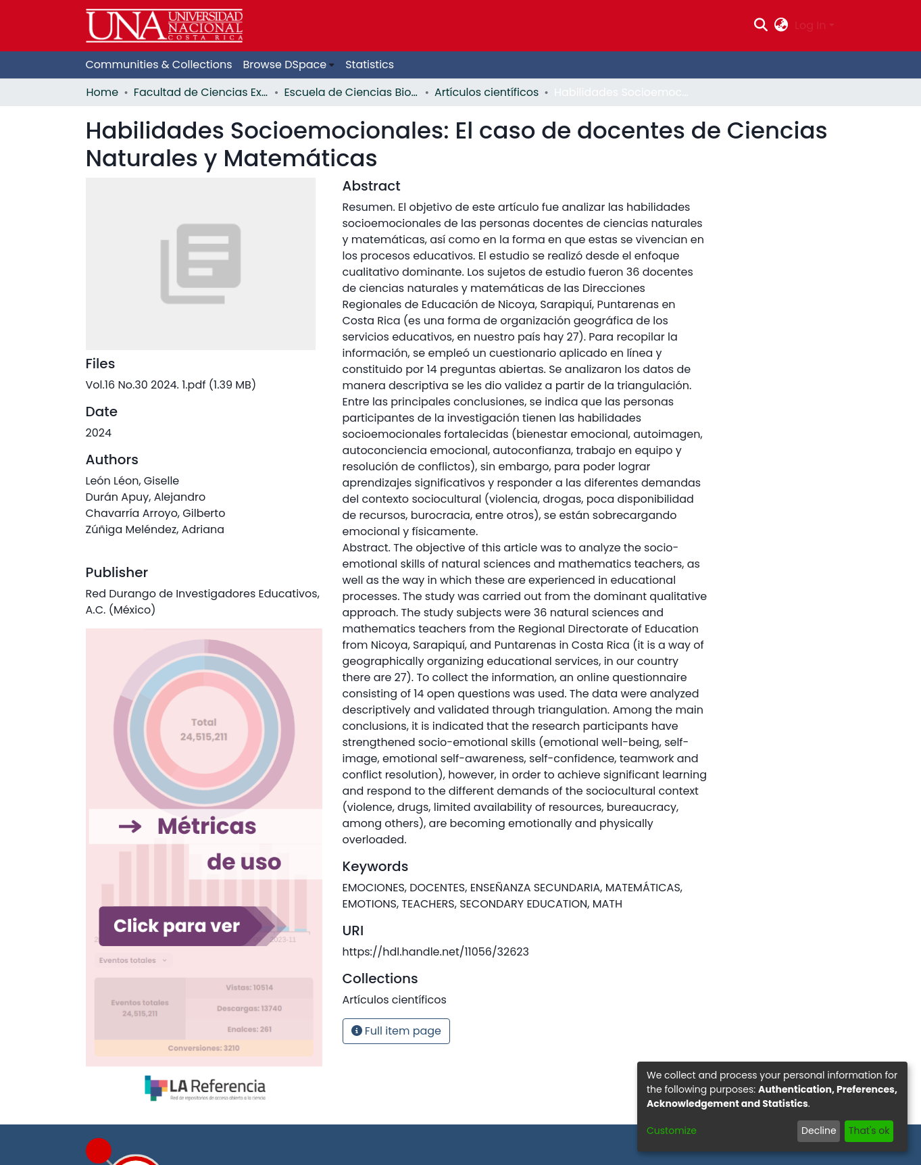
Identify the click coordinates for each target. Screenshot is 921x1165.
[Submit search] (760, 26)
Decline (819, 1130)
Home (102, 92)
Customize (672, 1130)
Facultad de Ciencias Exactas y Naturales (201, 92)
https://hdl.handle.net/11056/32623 (436, 952)
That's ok (869, 1130)
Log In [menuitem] (810, 25)
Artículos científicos (486, 92)
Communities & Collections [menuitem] (159, 64)
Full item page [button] (396, 1031)
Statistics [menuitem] (369, 64)
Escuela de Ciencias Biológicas (351, 92)
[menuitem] (781, 26)
